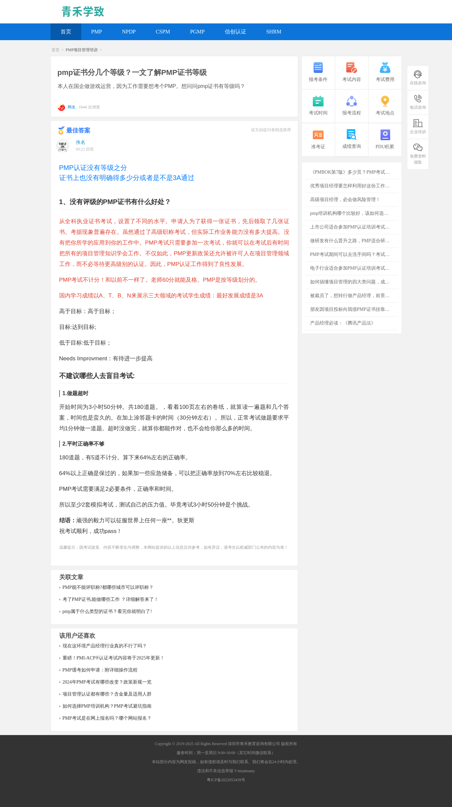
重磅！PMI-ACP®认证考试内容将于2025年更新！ (114, 657)
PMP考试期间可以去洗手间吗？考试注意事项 (354, 254)
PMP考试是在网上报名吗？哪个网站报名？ (107, 718)
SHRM (273, 31)
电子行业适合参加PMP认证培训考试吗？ (352, 268)
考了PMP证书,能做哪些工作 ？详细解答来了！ (111, 599)
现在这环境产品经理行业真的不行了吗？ (105, 645)
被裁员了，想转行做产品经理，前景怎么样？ (354, 295)
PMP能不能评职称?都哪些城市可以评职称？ (108, 587)
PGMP (197, 31)
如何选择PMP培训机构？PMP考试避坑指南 (107, 706)
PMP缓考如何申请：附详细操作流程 (100, 669)
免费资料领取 (418, 153)
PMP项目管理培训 (82, 50)
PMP (96, 31)
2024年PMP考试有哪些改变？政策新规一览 (107, 682)
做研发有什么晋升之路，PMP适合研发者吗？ (354, 240)
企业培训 (418, 126)
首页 (66, 31)
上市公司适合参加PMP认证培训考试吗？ (352, 227)
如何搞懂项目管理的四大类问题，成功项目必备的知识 (354, 281)
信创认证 (235, 31)
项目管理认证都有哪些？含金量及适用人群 (107, 694)
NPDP (129, 31)
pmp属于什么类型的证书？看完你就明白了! (107, 611)
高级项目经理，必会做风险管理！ (345, 199)
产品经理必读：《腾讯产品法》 (343, 323)
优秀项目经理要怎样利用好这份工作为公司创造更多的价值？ (354, 185)
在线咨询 (418, 77)
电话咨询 (418, 102)
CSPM (163, 31)
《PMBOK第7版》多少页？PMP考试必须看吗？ (354, 172)
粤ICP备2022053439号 (226, 780)
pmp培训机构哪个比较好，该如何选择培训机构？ (354, 213)
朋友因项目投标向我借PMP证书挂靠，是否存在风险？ (354, 309)
